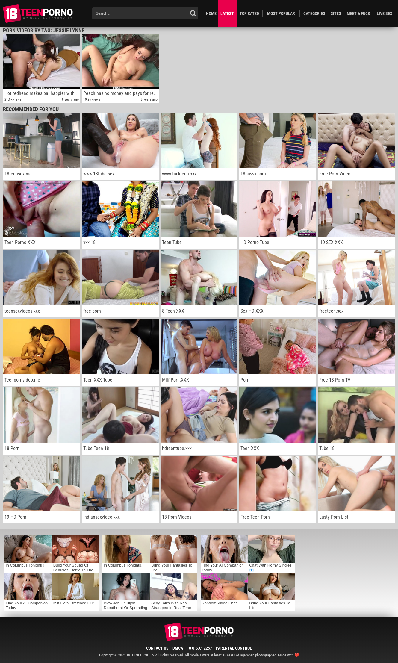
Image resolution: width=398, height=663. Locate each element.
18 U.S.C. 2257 (199, 648)
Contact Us (157, 648)
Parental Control (234, 648)
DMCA (177, 648)
